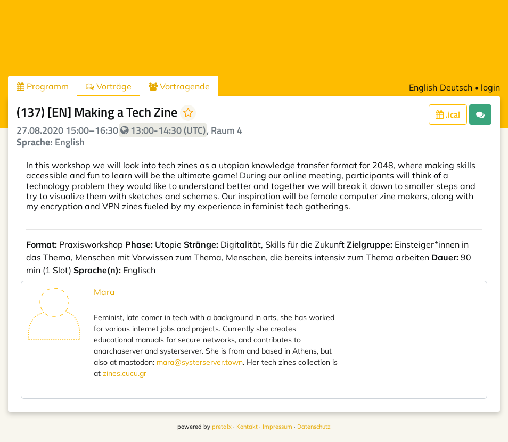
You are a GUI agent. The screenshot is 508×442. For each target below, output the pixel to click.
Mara (104, 292)
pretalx (222, 426)
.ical (448, 114)
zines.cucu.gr (124, 373)
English (423, 87)
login (490, 87)
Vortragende (179, 86)
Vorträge (109, 86)
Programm (43, 86)
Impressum (277, 426)
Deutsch (456, 87)
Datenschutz (314, 426)
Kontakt (247, 426)
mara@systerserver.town (200, 362)
